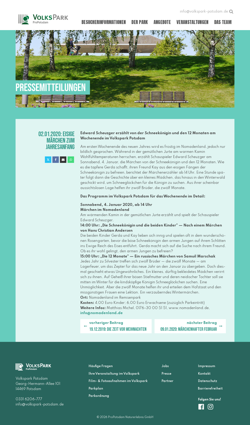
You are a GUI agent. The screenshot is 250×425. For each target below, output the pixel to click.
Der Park (139, 22)
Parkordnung (99, 396)
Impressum (206, 366)
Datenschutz (207, 381)
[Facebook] (55, 159)
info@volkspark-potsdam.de (40, 404)
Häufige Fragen (101, 366)
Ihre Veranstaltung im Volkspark (114, 373)
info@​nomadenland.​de (101, 313)
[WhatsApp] (71, 159)
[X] (48, 159)
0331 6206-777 (29, 399)
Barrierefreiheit (210, 388)
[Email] (63, 159)
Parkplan (96, 388)
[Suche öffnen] (231, 11)
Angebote (162, 22)
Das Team (223, 22)
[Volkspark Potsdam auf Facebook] (202, 406)
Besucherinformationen (104, 22)
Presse (166, 373)
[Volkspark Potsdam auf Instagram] (210, 406)
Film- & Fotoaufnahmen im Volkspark (118, 381)
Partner (167, 381)
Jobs (165, 366)
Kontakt (204, 373)
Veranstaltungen (193, 22)
